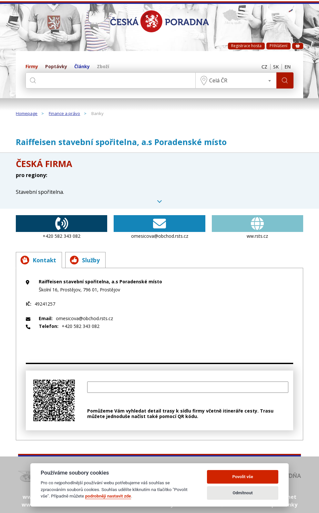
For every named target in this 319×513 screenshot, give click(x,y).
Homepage (26, 113)
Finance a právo (64, 113)
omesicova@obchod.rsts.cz (159, 227)
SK (274, 67)
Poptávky (56, 66)
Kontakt (39, 260)
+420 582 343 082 (61, 227)
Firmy (32, 66)
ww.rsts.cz (257, 227)
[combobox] (235, 80)
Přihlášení (278, 45)
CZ (261, 67)
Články (82, 66)
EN (287, 67)
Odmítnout (243, 492)
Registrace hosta (246, 45)
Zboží (103, 66)
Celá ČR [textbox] (217, 80)
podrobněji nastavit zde (108, 495)
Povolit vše (242, 476)
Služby (87, 260)
